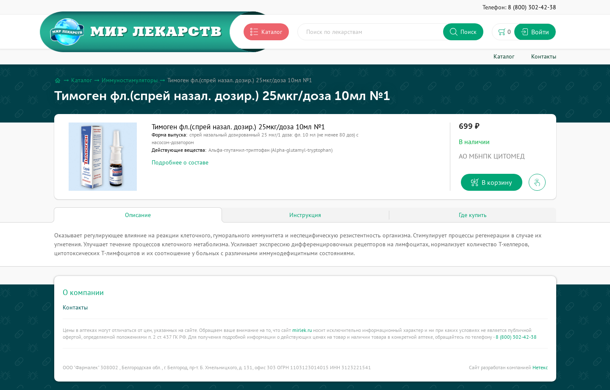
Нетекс (540, 367)
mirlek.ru (302, 330)
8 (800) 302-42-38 (516, 337)
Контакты (75, 307)
